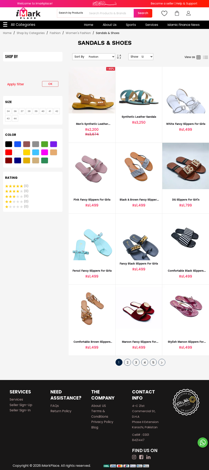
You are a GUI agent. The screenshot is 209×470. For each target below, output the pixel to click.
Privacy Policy (102, 421)
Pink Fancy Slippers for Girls (91, 199)
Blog (94, 427)
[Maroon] (9, 161)
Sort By (79, 57)
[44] (15, 118)
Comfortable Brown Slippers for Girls (91, 342)
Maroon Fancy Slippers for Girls (139, 342)
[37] (22, 111)
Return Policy (60, 411)
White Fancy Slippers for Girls (185, 123)
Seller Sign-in (20, 410)
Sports (131, 25)
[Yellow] (27, 152)
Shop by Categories (31, 33)
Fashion (55, 33)
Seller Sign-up (21, 405)
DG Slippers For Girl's (185, 199)
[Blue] (18, 144)
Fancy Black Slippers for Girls (139, 263)
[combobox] (111, 13)
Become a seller (162, 3)
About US (98, 405)
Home (88, 25)
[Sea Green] (45, 161)
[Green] (45, 144)
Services (151, 25)
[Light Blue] (36, 152)
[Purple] (54, 144)
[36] (15, 111)
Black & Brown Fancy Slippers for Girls (139, 200)
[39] (36, 111)
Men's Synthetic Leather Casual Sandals (92, 124)
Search (143, 13)
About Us (110, 25)
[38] (29, 111)
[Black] (9, 144)
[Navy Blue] (18, 161)
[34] (8, 111)
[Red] (9, 152)
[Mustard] (27, 161)
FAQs (54, 405)
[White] (18, 152)
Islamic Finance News (184, 25)
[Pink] (45, 152)
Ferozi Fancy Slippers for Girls (92, 270)
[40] (43, 111)
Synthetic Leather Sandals (139, 116)
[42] (57, 111)
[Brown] (27, 144)
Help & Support (186, 3)
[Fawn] (54, 152)
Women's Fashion (79, 33)
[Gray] (36, 144)
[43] (8, 118)
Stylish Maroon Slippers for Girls (185, 342)
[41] (50, 111)
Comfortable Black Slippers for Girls (185, 271)
